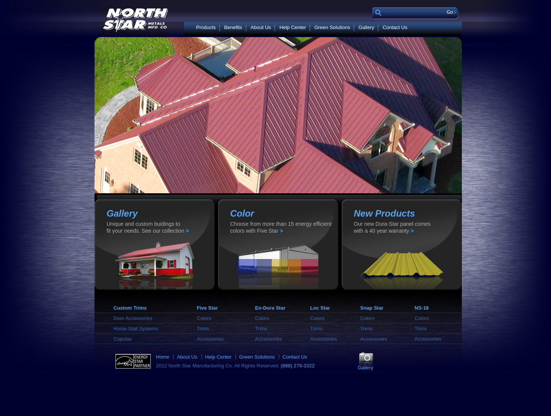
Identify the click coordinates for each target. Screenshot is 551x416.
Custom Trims (130, 308)
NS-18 (422, 308)
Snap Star (372, 308)
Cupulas (123, 339)
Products (206, 27)
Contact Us (395, 27)
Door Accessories (133, 318)
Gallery (366, 27)
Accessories (210, 339)
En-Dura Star (270, 308)
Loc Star (320, 308)
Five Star (207, 308)
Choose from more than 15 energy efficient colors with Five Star (281, 227)
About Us (261, 27)
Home (163, 357)
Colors (204, 318)
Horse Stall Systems (136, 328)
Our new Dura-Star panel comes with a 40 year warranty (392, 227)
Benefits (233, 27)
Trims (203, 328)
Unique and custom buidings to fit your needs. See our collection (148, 227)
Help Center (292, 27)
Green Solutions (332, 27)
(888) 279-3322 (297, 366)
